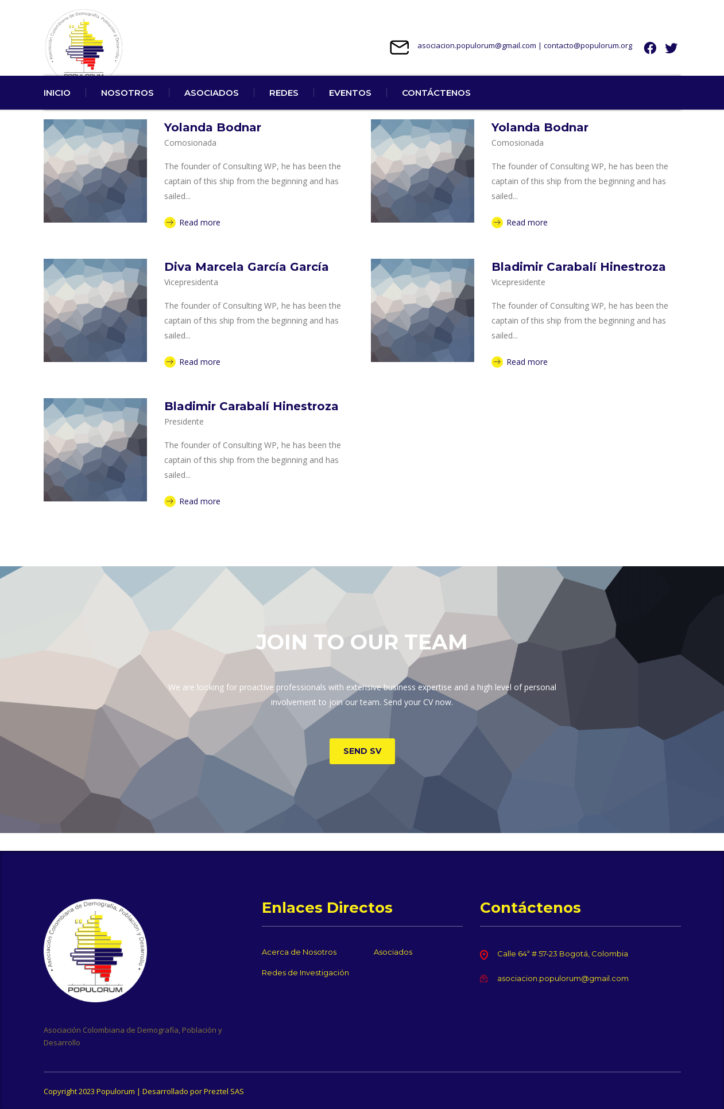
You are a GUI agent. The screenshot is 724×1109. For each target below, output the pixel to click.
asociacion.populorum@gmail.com (476, 45)
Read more (192, 240)
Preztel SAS (224, 1091)
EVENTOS (350, 110)
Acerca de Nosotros (299, 951)
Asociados (393, 951)
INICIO (57, 110)
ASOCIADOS (211, 110)
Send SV (362, 769)
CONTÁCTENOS (436, 110)
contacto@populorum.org (588, 45)
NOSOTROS (127, 110)
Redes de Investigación (305, 972)
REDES (284, 110)
